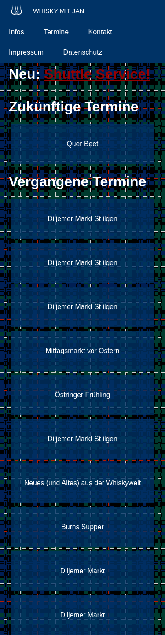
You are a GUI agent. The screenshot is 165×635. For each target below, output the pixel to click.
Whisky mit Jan (46, 10)
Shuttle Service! (97, 74)
